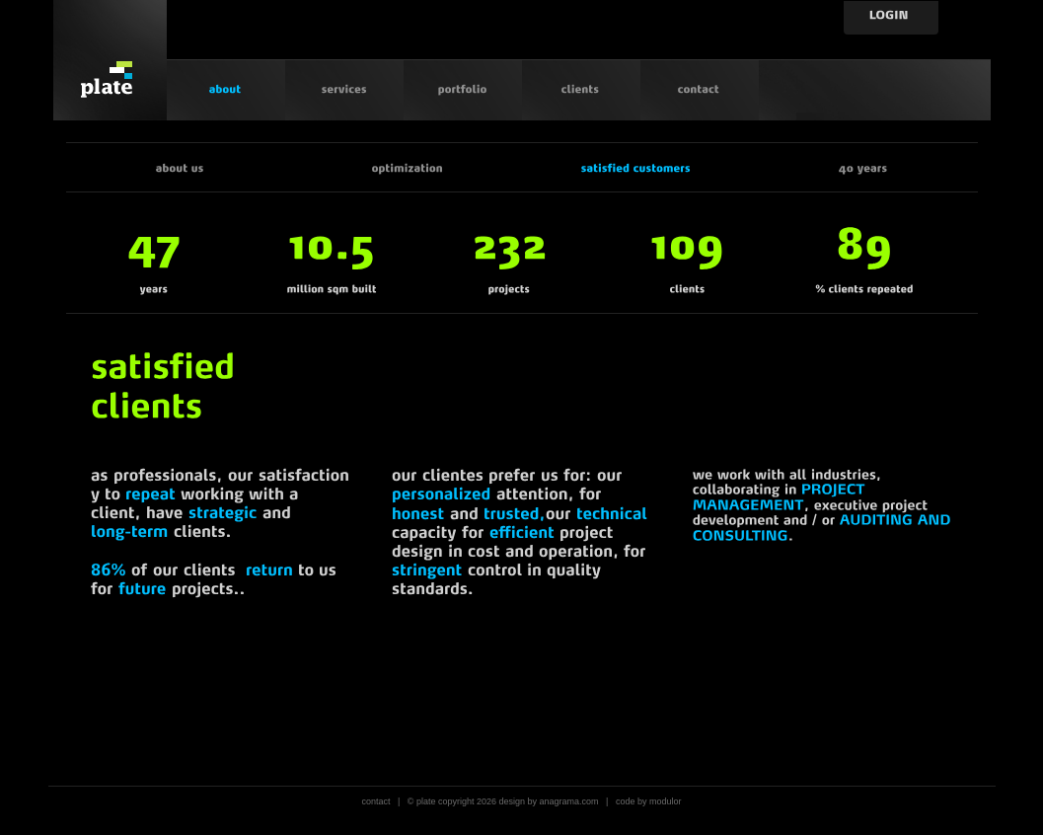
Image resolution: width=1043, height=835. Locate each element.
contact (375, 801)
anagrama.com (569, 801)
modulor (665, 801)
